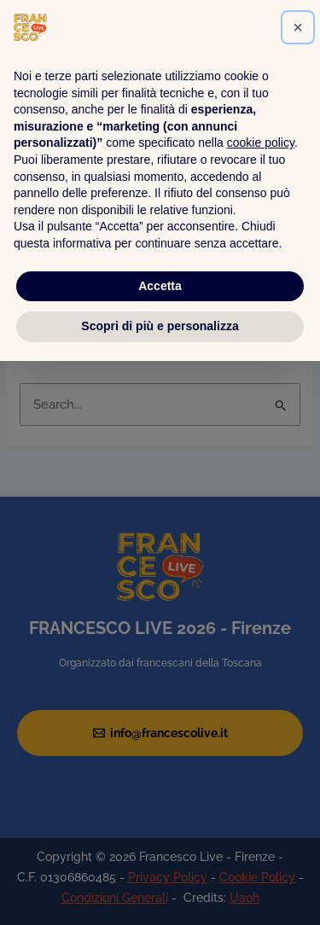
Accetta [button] (160, 850)
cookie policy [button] (260, 707)
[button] (297, 591)
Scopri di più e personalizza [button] (159, 890)
